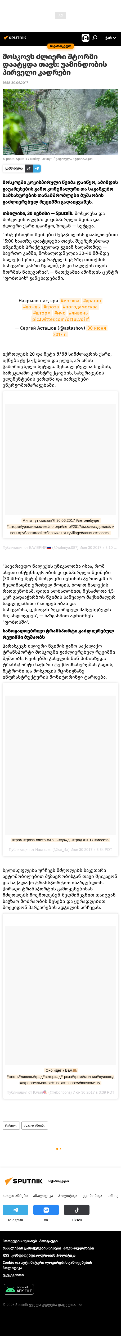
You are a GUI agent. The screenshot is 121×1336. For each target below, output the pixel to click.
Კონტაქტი (48, 1241)
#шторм (42, 313)
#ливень (78, 313)
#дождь (31, 307)
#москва (70, 301)
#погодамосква (80, 307)
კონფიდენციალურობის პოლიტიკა (43, 1255)
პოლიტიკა (67, 1195)
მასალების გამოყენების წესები (32, 1248)
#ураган (92, 301)
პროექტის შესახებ (20, 1241)
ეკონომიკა (92, 1195)
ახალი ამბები (35, 1125)
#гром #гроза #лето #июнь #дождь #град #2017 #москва (60, 840)
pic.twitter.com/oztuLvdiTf (60, 319)
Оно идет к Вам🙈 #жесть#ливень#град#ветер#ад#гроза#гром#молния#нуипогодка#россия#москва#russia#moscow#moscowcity (60, 1076)
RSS (6, 1255)
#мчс (60, 313)
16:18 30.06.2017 (15, 82)
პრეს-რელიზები (78, 1248)
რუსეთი (11, 1125)
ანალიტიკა (43, 1195)
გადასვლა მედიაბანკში (74, 159)
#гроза (51, 307)
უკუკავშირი (13, 1275)
